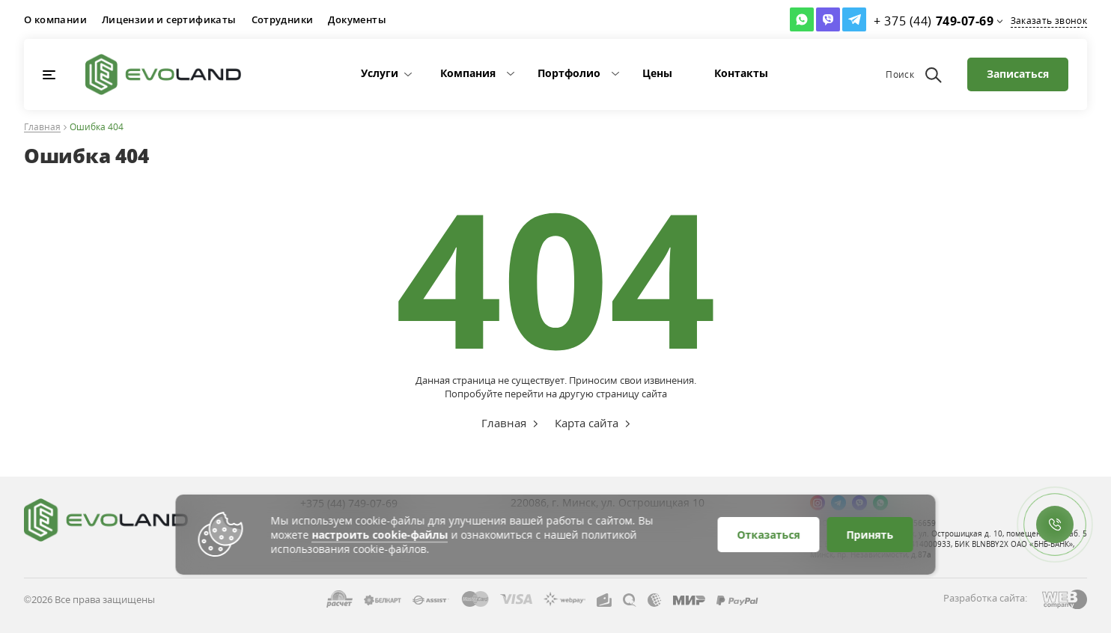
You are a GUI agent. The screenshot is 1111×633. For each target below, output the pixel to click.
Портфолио (569, 73)
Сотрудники (283, 19)
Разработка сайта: (985, 598)
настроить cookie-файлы (380, 535)
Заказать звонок (1049, 20)
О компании (55, 19)
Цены (657, 73)
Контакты (741, 73)
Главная (42, 127)
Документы (357, 19)
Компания (468, 73)
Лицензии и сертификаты (169, 19)
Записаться (1018, 74)
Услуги (379, 73)
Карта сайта (586, 422)
